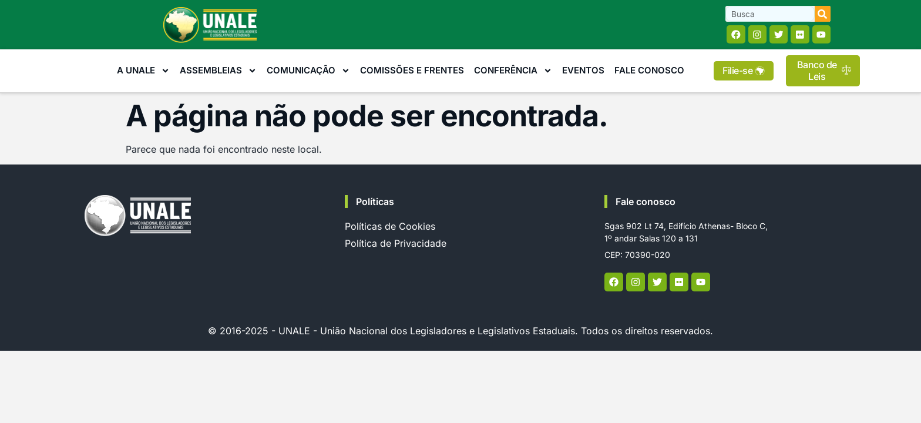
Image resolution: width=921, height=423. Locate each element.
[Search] (823, 14)
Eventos (583, 70)
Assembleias (218, 71)
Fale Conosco (649, 70)
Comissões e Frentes (412, 70)
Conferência (513, 71)
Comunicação (308, 71)
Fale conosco (645, 201)
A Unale (143, 71)
